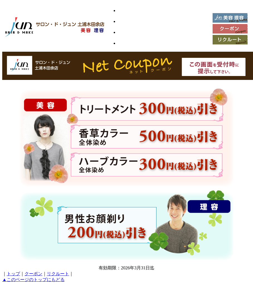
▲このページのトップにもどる (33, 279)
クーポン (33, 273)
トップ (13, 273)
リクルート (58, 273)
